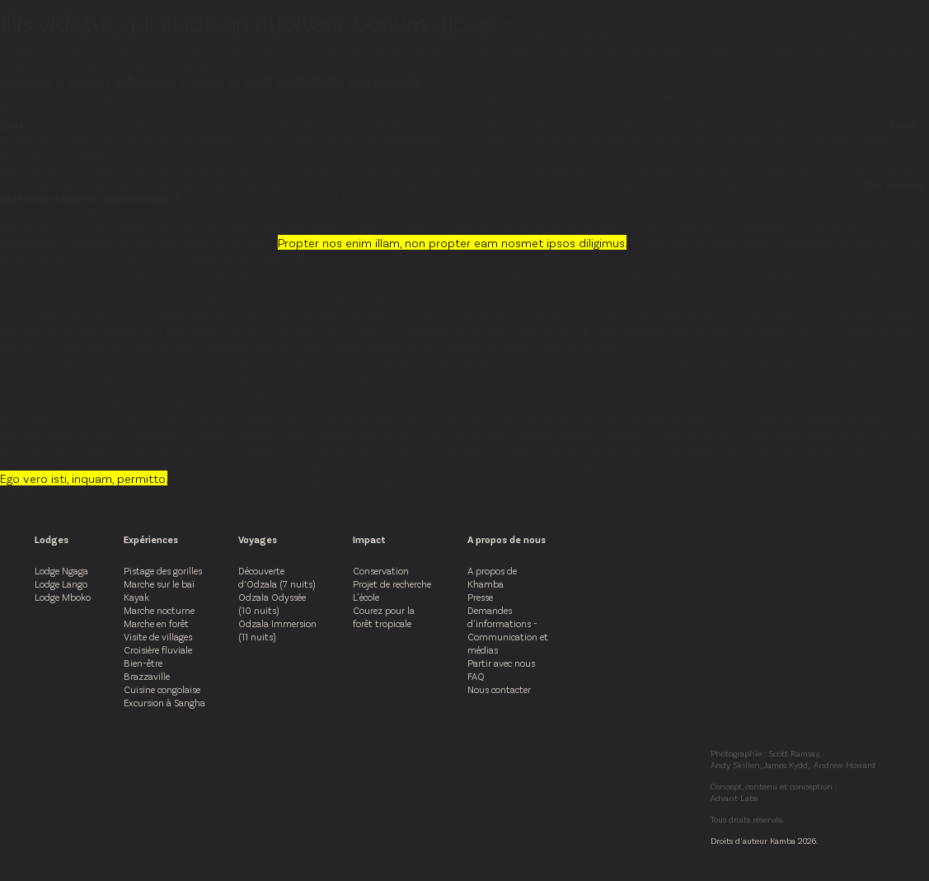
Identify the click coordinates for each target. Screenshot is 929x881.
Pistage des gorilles (163, 570)
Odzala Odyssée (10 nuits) (272, 603)
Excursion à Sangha (164, 702)
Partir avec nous (501, 662)
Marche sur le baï (159, 583)
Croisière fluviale (158, 649)
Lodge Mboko (63, 596)
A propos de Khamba (492, 577)
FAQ (476, 676)
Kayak (136, 596)
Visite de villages (158, 636)
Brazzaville (147, 676)
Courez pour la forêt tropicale (384, 616)
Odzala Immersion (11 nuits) (277, 629)
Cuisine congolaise (162, 689)
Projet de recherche (392, 583)
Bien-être (143, 662)
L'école (366, 596)
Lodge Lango (61, 583)
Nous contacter (499, 689)
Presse (480, 596)
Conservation (381, 570)
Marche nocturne (159, 610)
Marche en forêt (156, 623)
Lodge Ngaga (61, 570)
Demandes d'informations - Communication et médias (507, 629)
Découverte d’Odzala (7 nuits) (276, 577)
